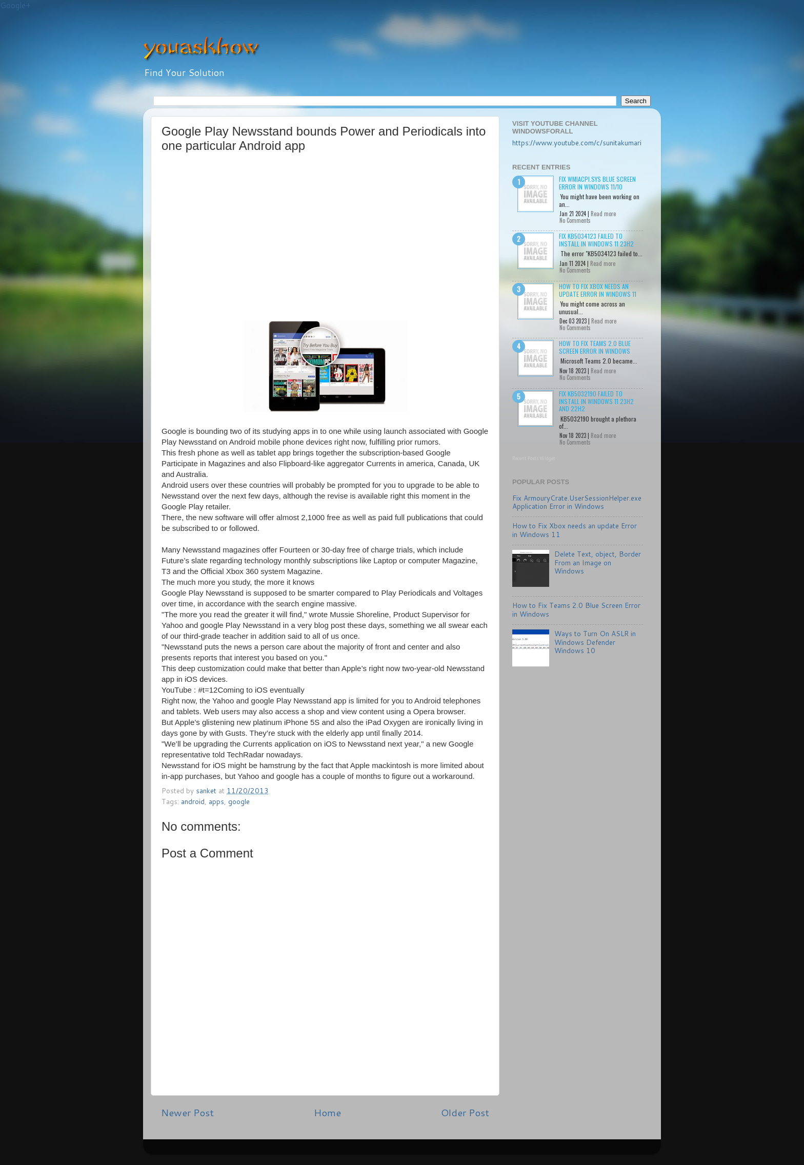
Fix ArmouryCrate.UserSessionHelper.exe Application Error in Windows (576, 502)
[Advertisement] (253, 240)
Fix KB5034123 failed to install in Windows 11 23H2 (596, 239)
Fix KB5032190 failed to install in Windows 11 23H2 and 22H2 (596, 401)
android (193, 801)
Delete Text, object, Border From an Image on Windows (597, 562)
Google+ (15, 5)
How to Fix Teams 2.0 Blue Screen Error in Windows (595, 347)
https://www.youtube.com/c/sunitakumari (576, 142)
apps (216, 801)
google (239, 801)
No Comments (575, 220)
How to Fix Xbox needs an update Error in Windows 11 (597, 290)
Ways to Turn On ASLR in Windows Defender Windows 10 (595, 641)
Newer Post (187, 1112)
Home (327, 1112)
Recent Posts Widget (533, 458)
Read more (603, 213)
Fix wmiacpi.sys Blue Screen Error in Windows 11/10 (597, 182)
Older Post (465, 1112)
